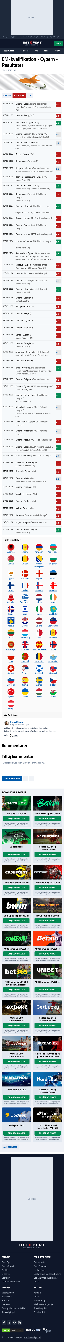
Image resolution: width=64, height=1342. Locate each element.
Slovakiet (53, 673)
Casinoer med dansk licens (45, 1277)
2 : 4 (57, 104)
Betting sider (39, 1262)
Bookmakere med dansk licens (47, 1274)
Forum (57, 51)
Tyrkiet (11, 697)
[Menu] (3, 43)
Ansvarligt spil (8, 1312)
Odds (46, 51)
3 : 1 (57, 335)
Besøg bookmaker (16, 818)
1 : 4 (57, 253)
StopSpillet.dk (58, 37)
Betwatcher (7, 1296)
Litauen (11, 638)
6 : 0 (57, 321)
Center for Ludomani (11, 1281)
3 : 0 (57, 218)
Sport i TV (6, 1277)
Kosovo (11, 626)
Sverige (39, 685)
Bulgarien (53, 564)
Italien (38, 614)
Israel (25, 614)
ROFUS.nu (27, 37)
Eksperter (6, 1274)
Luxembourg (25, 638)
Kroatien (25, 626)
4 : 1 (57, 194)
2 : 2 (57, 134)
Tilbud (36, 1281)
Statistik (5, 1300)
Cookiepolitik (39, 1312)
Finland (11, 590)
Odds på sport (8, 1266)
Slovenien (11, 685)
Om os (36, 1296)
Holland (39, 602)
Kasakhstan (53, 614)
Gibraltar (10, 602)
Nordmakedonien (40, 649)
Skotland (39, 673)
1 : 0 (57, 154)
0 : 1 (57, 241)
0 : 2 (57, 115)
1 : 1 (57, 281)
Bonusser (24, 51)
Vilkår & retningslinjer (44, 1304)
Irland (53, 602)
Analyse (7, 95)
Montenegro (11, 649)
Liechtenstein (53, 626)
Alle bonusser (10, 1146)
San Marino (53, 661)
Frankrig (25, 590)
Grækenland (25, 602)
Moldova (53, 638)
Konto (58, 43)
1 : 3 (57, 298)
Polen (11, 661)
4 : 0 (57, 306)
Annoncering (39, 1300)
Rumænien (39, 661)
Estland (53, 578)
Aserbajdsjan (53, 552)
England (39, 578)
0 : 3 (57, 225)
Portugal (25, 661)
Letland (39, 626)
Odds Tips (6, 1262)
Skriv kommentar (11, 778)
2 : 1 (57, 177)
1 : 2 (57, 343)
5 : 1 (57, 386)
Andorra (25, 552)
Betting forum (8, 1292)
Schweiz (11, 673)
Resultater (19, 95)
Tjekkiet (53, 685)
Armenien (39, 552)
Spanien (25, 685)
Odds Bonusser (40, 1266)
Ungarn (39, 697)
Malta (39, 638)
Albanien (11, 552)
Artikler (5, 1270)
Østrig (10, 708)
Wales (53, 696)
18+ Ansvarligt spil (32, 1337)
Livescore (6, 1304)
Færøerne (39, 590)
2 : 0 (57, 161)
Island (10, 614)
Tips (36, 51)
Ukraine (25, 697)
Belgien (25, 564)
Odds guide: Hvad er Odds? (14, 1308)
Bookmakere (9, 51)
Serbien (25, 673)
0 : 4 (57, 123)
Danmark (25, 578)
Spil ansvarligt (9, 37)
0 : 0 (57, 431)
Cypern (11, 578)
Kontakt (37, 1292)
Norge (53, 649)
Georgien (53, 590)
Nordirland (25, 649)
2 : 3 (57, 368)
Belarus (11, 564)
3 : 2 (57, 265)
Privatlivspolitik (41, 1308)
